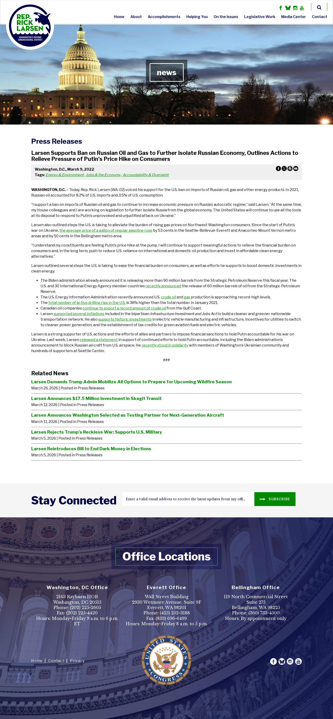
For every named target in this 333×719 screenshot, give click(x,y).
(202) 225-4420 (82, 613)
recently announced (163, 286)
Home (119, 17)
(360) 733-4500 (264, 613)
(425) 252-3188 (175, 613)
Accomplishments (164, 17)
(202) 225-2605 (85, 607)
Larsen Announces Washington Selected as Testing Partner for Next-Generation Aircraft (127, 415)
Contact (319, 17)
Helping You (197, 17)
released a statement (99, 340)
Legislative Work (259, 17)
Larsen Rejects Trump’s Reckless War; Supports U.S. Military (96, 432)
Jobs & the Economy (103, 175)
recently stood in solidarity (165, 345)
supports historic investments (125, 319)
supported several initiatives (79, 314)
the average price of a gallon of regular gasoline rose (105, 230)
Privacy (77, 661)
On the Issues (226, 17)
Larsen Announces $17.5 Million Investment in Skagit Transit (96, 398)
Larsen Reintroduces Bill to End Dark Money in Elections (91, 448)
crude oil (168, 297)
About (136, 17)
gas (187, 297)
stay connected (74, 500)
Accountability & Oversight (146, 175)
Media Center (293, 17)
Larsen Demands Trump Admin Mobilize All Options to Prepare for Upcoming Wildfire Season (131, 381)
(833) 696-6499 (171, 618)
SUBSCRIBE (274, 499)
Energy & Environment (65, 175)
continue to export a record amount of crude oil (124, 308)
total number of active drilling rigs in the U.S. (87, 302)
